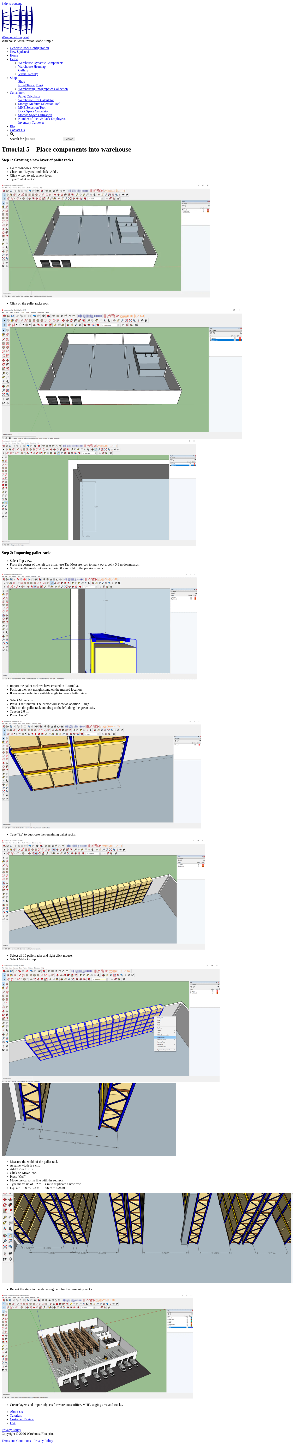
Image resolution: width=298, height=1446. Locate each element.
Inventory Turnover (31, 122)
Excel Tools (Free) (30, 85)
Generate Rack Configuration (29, 48)
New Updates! (19, 51)
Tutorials (16, 1415)
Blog (13, 126)
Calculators (17, 92)
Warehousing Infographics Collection (43, 89)
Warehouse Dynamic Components (40, 63)
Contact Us (17, 130)
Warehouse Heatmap (32, 66)
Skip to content (12, 3)
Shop (13, 77)
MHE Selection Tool (32, 107)
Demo (14, 59)
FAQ (13, 1423)
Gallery (23, 70)
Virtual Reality (28, 74)
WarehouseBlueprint (15, 37)
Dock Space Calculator (33, 111)
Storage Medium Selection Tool (39, 104)
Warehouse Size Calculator (36, 100)
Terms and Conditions (16, 1440)
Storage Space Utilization (35, 115)
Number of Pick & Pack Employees (42, 118)
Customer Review (22, 1419)
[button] (12, 135)
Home (14, 55)
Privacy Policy (11, 1430)
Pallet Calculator (29, 96)
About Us (16, 1411)
